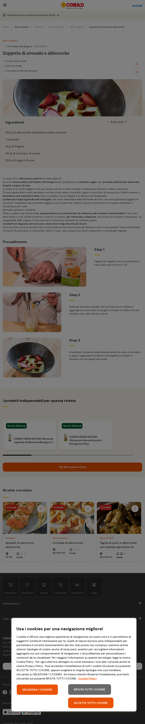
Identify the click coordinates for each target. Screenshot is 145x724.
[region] (74, 665)
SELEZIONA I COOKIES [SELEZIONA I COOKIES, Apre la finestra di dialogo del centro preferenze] (37, 689)
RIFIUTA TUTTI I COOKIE (89, 689)
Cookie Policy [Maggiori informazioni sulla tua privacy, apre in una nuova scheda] (87, 678)
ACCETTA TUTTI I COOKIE (91, 703)
